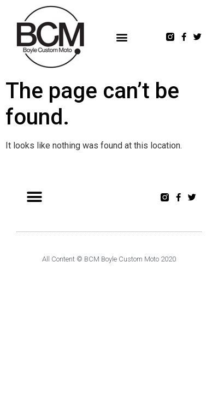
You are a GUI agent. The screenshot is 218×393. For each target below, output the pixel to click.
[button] (122, 37)
